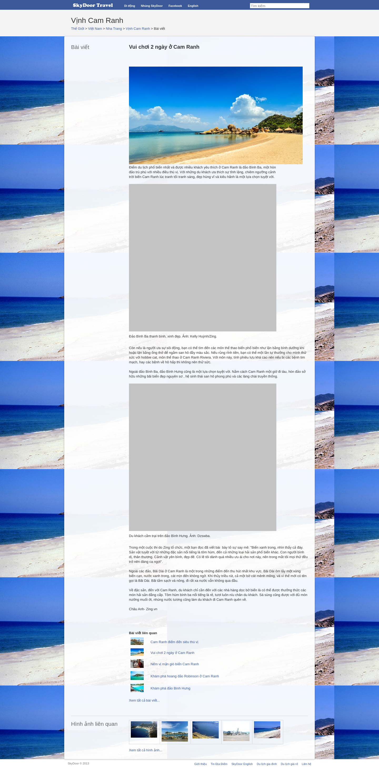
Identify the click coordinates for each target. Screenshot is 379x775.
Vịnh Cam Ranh (138, 29)
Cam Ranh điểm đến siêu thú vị (174, 642)
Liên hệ (306, 764)
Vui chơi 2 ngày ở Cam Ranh (173, 653)
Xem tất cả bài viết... (144, 700)
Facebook (175, 5)
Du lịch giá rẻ (289, 764)
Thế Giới (77, 29)
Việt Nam (95, 29)
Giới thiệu (200, 764)
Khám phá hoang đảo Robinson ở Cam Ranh (185, 676)
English (193, 5)
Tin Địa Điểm (219, 764)
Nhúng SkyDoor (152, 5)
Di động (129, 5)
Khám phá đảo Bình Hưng (170, 688)
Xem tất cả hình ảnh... (145, 750)
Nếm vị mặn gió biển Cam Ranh (175, 664)
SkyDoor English (242, 764)
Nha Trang (114, 29)
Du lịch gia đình (267, 764)
